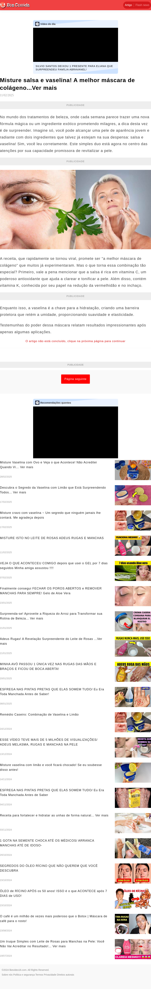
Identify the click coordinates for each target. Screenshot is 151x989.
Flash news (142, 5)
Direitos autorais (65, 974)
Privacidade (50, 974)
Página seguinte (76, 379)
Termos (39, 974)
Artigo (128, 5)
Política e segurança (24, 974)
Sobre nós (7, 974)
